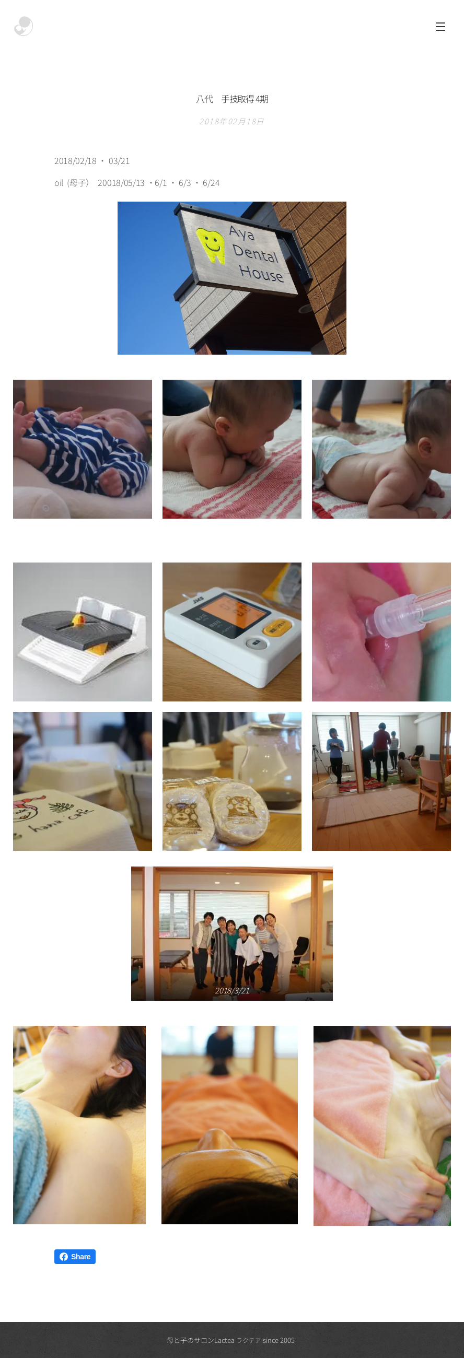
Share (75, 1256)
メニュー (440, 26)
